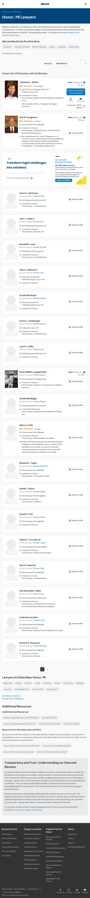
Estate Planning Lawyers (55, 854)
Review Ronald (39, 246)
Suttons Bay (37, 687)
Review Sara (38, 566)
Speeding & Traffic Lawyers (53, 877)
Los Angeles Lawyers (32, 836)
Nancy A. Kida (26, 423)
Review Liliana (39, 540)
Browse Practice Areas (10, 845)
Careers (71, 836)
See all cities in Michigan (12, 696)
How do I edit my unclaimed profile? (52, 749)
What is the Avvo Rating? (50, 721)
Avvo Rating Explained (76, 845)
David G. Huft (26, 512)
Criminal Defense (22, 47)
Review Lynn (38, 348)
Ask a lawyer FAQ (50, 715)
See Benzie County (10, 693)
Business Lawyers (53, 841)
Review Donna (39, 323)
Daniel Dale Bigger (28, 397)
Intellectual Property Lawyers (54, 870)
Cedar (37, 680)
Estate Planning (39, 47)
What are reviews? (72, 721)
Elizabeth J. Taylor (28, 461)
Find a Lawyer (7, 832)
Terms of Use (7, 887)
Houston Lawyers (30, 845)
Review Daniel (39, 400)
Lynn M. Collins (26, 345)
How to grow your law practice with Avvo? (22, 743)
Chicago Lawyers (30, 840)
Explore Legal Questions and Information (21, 715)
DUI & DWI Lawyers (53, 850)
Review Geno (39, 195)
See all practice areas (11, 53)
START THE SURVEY (63, 179)
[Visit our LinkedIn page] (77, 888)
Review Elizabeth (40, 464)
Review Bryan (39, 374)
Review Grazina (40, 297)
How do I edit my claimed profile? (57, 743)
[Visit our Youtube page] (84, 888)
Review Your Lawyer (9, 836)
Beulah (18, 680)
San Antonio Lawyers (32, 862)
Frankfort (47, 680)
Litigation (62, 47)
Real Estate (74, 47)
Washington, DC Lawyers (33, 849)
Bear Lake (8, 680)
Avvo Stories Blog (8, 849)
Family (52, 47)
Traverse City (52, 687)
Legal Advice (7, 840)
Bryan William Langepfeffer (33, 371)
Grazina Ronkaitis (28, 294)
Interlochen (68, 680)
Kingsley (80, 680)
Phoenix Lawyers (30, 857)
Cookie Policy (33, 887)
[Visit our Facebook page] (61, 888)
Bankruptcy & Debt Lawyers (53, 836)
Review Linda (39, 618)
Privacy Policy (19, 887)
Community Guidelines (12, 890)
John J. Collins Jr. (27, 217)
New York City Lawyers (32, 832)
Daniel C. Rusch (27, 486)
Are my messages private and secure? (20, 721)
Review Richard (40, 643)
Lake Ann (8, 687)
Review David (39, 515)
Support (71, 840)
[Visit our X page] (69, 888)
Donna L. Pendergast (29, 320)
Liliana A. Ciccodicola (30, 537)
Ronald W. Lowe (27, 243)
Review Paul (38, 592)
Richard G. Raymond (29, 640)
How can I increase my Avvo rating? (19, 749)
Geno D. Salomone (28, 192)
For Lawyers (6, 853)
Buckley (28, 680)
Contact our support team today (28, 807)
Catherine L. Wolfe (28, 82)
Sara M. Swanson (27, 563)
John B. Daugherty (28, 117)
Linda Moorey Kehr (28, 615)
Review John (38, 221)
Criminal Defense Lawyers (56, 846)
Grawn (57, 680)
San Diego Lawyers (31, 866)
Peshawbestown (22, 687)
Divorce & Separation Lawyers (54, 864)
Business (7, 47)
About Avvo (72, 832)
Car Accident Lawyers (54, 858)
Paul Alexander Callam (30, 588)
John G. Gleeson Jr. (28, 269)
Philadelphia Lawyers (32, 853)
